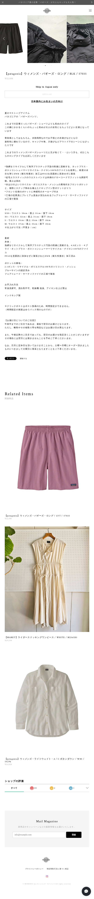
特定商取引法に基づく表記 (58, 869)
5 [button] (51, 65)
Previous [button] (4, 38)
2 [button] (45, 65)
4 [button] (49, 65)
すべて (14, 788)
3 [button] (47, 65)
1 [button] (43, 65)
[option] (47, 38)
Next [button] (89, 38)
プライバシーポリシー (34, 869)
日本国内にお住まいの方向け (47, 101)
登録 (74, 835)
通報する (23, 358)
